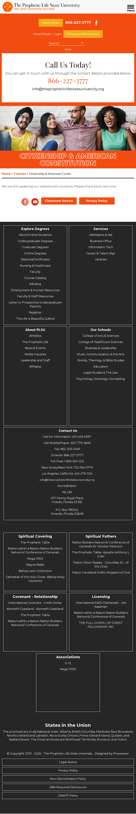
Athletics (35, 336)
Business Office (101, 241)
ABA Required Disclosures (68, 787)
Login (57, 34)
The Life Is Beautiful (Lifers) (35, 319)
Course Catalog (35, 278)
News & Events (35, 348)
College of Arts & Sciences (101, 336)
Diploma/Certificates (35, 259)
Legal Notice (68, 762)
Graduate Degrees (35, 247)
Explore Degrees (35, 229)
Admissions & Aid (100, 235)
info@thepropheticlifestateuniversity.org (68, 89)
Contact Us (68, 431)
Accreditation (67, 486)
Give (68, 49)
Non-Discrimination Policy (68, 779)
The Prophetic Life (35, 342)
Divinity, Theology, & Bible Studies (100, 360)
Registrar (35, 313)
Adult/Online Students (35, 235)
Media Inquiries (35, 354)
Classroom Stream (59, 201)
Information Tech (100, 247)
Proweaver (121, 754)
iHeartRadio (42, 34)
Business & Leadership (100, 348)
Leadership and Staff (35, 360)
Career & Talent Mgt (100, 253)
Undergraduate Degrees (35, 241)
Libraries (100, 259)
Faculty (35, 272)
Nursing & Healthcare (35, 266)
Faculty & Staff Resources (35, 296)
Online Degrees (35, 253)
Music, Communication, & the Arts (100, 354)
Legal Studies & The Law (100, 373)
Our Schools (100, 330)
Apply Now (50, 23)
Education (100, 367)
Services (101, 229)
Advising (35, 284)
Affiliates (35, 367)
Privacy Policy (96, 201)
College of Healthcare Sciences (101, 342)
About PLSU (35, 330)
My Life (67, 492)
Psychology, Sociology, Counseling (100, 379)
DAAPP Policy (68, 796)
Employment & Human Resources (35, 290)
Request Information (83, 34)
